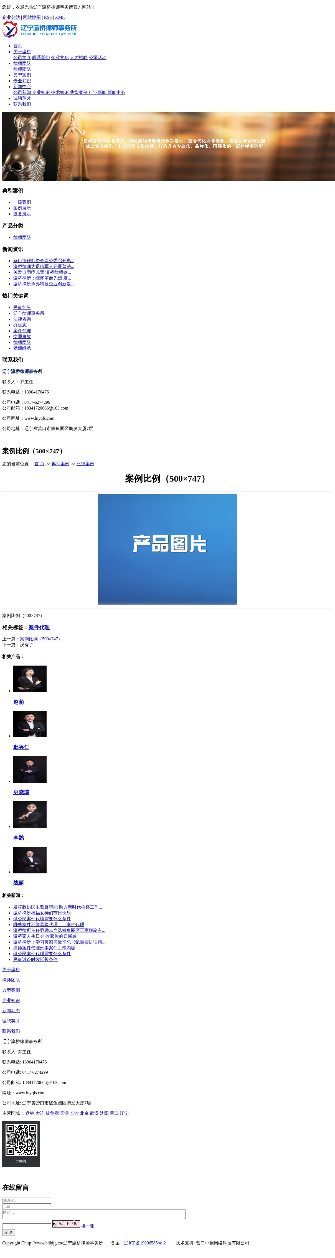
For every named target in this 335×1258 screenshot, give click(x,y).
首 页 (39, 463)
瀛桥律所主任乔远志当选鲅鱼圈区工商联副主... (59, 930)
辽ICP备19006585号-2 (145, 1244)
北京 (84, 1113)
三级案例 (85, 463)
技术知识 (60, 92)
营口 (114, 1113)
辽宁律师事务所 (28, 313)
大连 (39, 1113)
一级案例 (22, 202)
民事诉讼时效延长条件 (35, 959)
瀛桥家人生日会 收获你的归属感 (45, 936)
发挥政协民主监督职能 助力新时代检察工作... (57, 907)
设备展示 (22, 213)
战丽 (18, 883)
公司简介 (22, 57)
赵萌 (18, 702)
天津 (64, 1113)
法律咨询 (22, 319)
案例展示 (22, 208)
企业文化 (60, 57)
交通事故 (22, 336)
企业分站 (11, 17)
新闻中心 (22, 86)
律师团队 (22, 63)
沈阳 (104, 1113)
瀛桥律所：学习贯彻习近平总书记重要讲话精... (59, 942)
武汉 (94, 1113)
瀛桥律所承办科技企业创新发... (43, 284)
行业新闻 (98, 92)
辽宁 (124, 1113)
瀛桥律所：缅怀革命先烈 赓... (42, 278)
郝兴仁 (21, 747)
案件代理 (22, 330)
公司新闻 (22, 92)
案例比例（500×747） (41, 638)
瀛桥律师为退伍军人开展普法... (43, 266)
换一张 (88, 1227)
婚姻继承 (22, 348)
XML (60, 17)
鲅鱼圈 (52, 1113)
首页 (17, 46)
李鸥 (18, 838)
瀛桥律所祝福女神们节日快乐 (42, 913)
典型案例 (22, 75)
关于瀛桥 (22, 51)
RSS (48, 17)
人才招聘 (79, 57)
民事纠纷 (22, 307)
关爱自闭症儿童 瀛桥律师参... (42, 272)
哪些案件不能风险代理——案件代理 (48, 924)
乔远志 (20, 325)
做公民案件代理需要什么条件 (42, 918)
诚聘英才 (22, 98)
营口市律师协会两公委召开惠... (43, 260)
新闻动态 (11, 1010)
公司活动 (97, 57)
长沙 (74, 1113)
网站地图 (32, 17)
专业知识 (22, 80)
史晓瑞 (21, 792)
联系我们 (41, 57)
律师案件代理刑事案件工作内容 (44, 947)
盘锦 (30, 1113)
